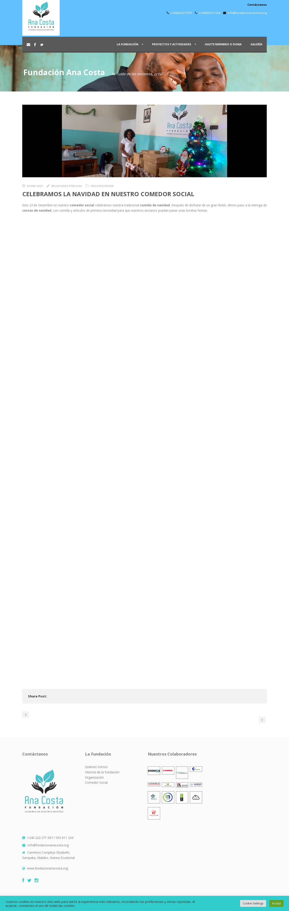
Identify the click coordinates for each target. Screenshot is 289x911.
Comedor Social (96, 782)
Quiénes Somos (96, 767)
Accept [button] (276, 903)
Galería (256, 44)
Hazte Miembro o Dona (223, 44)
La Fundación (127, 44)
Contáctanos (257, 5)
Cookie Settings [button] (253, 903)
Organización (94, 777)
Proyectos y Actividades (171, 44)
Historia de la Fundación (102, 772)
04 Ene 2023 (35, 186)
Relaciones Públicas (66, 186)
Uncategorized (102, 186)
